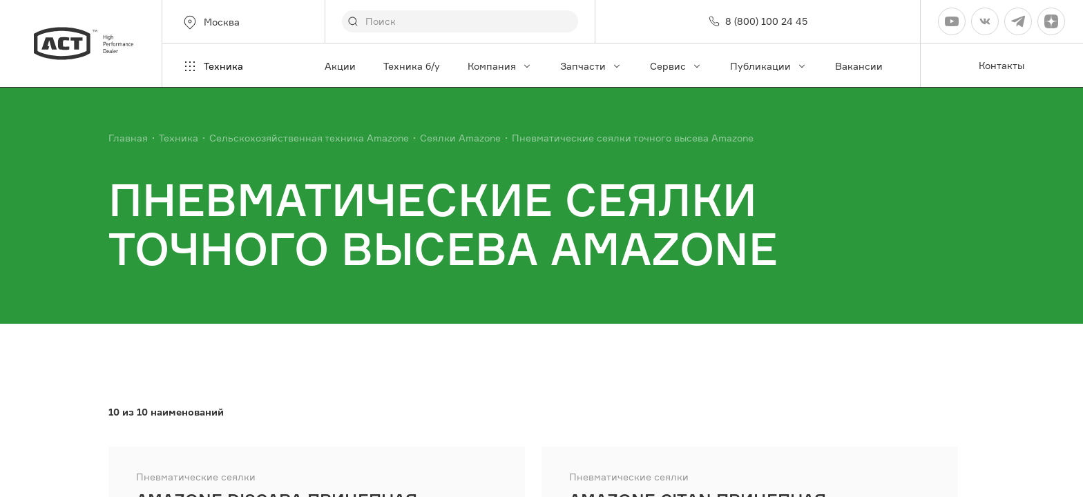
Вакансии (859, 66)
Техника (212, 66)
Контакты (1001, 65)
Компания (500, 66)
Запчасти (591, 66)
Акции (340, 66)
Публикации (768, 66)
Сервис (676, 66)
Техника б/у (411, 66)
